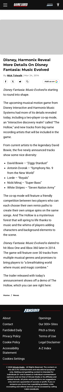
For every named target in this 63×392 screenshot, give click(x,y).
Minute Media (19, 367)
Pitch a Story (47, 330)
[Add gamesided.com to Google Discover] (51, 81)
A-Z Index (45, 348)
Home (6, 295)
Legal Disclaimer (49, 342)
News (16, 295)
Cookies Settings (14, 358)
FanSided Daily (12, 330)
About (7, 318)
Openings (45, 318)
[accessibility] (58, 4)
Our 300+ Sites (48, 324)
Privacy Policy (12, 336)
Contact (8, 324)
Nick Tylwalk (14, 75)
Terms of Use (47, 336)
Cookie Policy (11, 342)
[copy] (27, 81)
